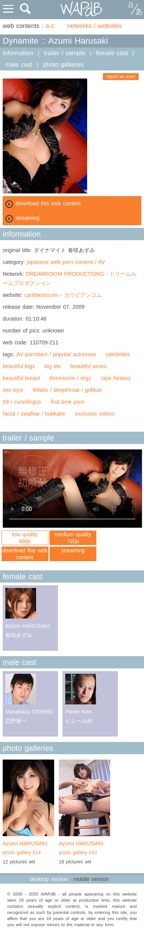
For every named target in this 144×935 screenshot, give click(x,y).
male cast (18, 64)
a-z (50, 26)
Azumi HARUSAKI (28, 848)
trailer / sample (64, 53)
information (18, 53)
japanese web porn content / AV (66, 262)
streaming (72, 550)
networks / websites (94, 26)
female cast (112, 53)
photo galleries (63, 64)
